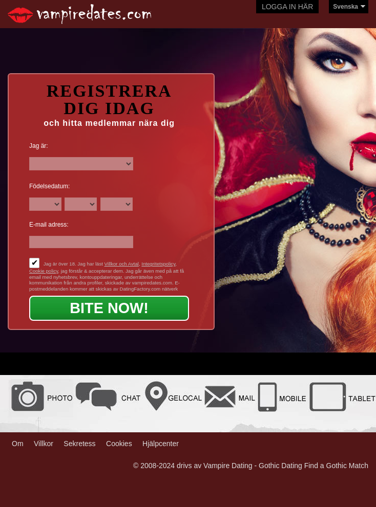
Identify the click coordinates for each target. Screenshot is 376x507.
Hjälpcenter (160, 443)
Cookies (119, 443)
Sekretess (79, 443)
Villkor (43, 443)
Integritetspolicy (158, 264)
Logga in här (287, 7)
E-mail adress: (49, 224)
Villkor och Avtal (122, 264)
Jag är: (38, 145)
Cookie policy (43, 271)
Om (18, 443)
